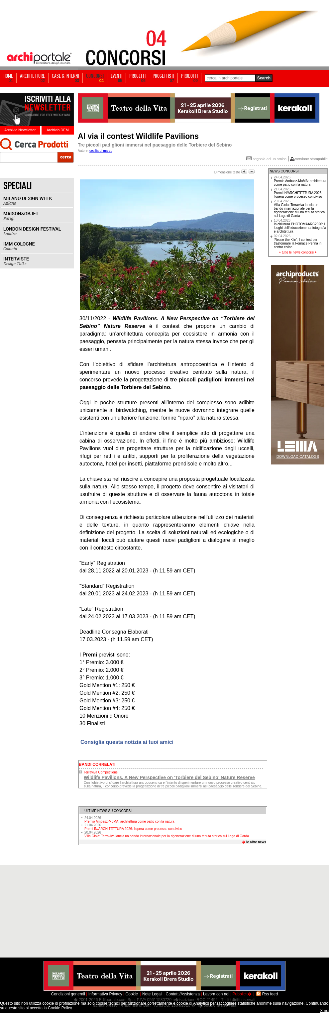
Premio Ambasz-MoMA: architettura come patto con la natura (129, 819)
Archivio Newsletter (20, 130)
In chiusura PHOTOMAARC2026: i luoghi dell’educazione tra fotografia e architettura (300, 226)
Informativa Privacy (105, 994)
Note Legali (152, 994)
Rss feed (270, 994)
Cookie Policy (60, 1008)
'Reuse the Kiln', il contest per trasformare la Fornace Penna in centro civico (297, 241)
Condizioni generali (68, 994)
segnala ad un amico (266, 159)
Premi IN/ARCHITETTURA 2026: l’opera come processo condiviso (133, 827)
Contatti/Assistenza (183, 994)
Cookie (132, 994)
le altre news (256, 842)
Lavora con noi (216, 994)
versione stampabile (311, 159)
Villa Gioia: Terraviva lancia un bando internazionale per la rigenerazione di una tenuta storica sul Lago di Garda (166, 834)
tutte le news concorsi (298, 252)
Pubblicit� (242, 994)
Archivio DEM (58, 130)
